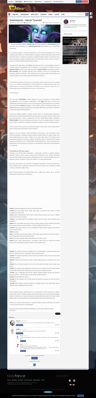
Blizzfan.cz (11, 1)
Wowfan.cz (19, 1)
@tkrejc (21, 345)
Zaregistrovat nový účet (34, 361)
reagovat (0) (19, 325)
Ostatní (56, 14)
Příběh (50, 14)
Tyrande (50, 22)
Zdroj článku (12, 310)
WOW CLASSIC (34, 14)
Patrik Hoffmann (33, 382)
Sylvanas (46, 22)
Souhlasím (80, 395)
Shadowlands (24, 14)
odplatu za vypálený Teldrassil (37, 55)
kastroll (18, 321)
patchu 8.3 (42, 172)
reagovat (23, 341)
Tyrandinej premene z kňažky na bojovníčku (23, 53)
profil (69, 27)
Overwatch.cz (48, 1)
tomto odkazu (75, 26)
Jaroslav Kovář (16, 382)
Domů (9, 380)
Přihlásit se (78, 1)
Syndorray (13, 22)
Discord (42, 308)
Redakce (14, 380)
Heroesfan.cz (38, 1)
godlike (18, 329)
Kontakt (20, 380)
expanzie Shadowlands (21, 67)
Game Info (15, 14)
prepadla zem (49, 53)
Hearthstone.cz (28, 1)
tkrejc (21, 335)
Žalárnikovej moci (19, 137)
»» (39, 364)
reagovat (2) (19, 333)
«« (29, 364)
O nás (63, 14)
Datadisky (43, 14)
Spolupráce (36, 380)
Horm (21, 344)
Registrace (85, 1)
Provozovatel (28, 380)
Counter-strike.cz (58, 1)
